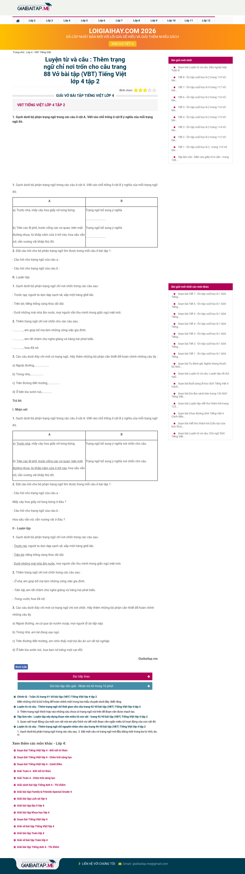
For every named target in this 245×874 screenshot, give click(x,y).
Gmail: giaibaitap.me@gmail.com (145, 864)
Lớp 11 (189, 20)
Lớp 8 (136, 20)
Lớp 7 (119, 20)
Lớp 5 (84, 20)
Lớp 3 (49, 20)
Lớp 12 (206, 20)
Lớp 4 (67, 20)
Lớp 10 (171, 20)
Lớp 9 (154, 20)
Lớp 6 (101, 20)
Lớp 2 (32, 20)
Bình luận (21, 666)
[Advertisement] (85, 155)
